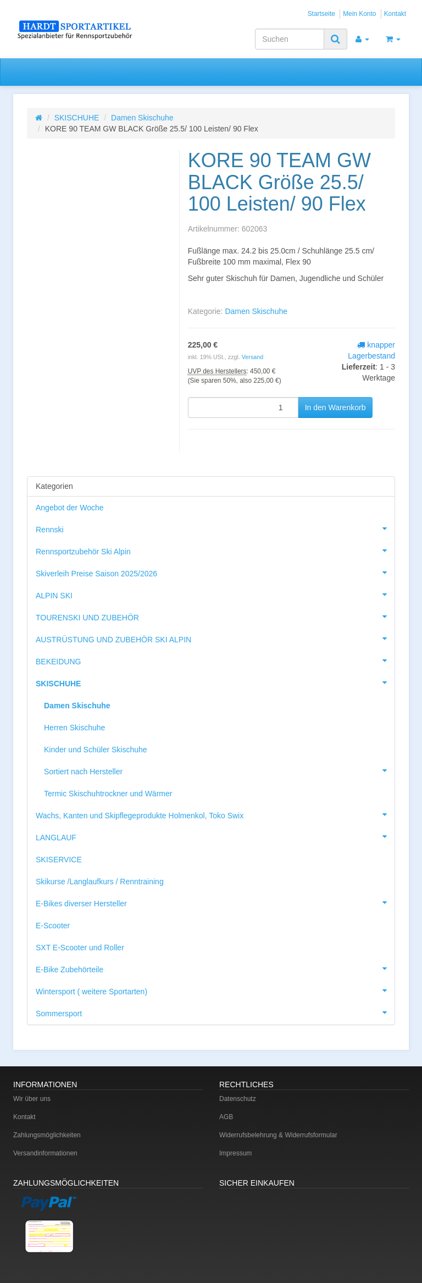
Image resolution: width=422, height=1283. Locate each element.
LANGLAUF (215, 836)
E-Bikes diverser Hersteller (215, 902)
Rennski (215, 528)
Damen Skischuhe (142, 117)
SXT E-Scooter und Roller (80, 947)
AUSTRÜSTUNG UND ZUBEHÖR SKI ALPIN (215, 638)
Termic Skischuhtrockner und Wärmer (108, 793)
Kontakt (395, 14)
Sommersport (215, 1012)
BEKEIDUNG (215, 660)
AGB (226, 1117)
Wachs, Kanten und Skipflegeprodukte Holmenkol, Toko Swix (215, 814)
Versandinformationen (45, 1153)
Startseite (321, 14)
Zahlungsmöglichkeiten (47, 1135)
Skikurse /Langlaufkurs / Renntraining (100, 881)
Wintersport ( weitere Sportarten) (215, 990)
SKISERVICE (59, 859)
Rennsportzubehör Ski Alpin (215, 550)
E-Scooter (53, 925)
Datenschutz (237, 1099)
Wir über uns (32, 1099)
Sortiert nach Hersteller (219, 770)
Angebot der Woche (70, 507)
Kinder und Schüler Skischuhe (95, 749)
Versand (252, 357)
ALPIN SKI (215, 594)
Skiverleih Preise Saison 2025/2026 (215, 572)
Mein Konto (359, 14)
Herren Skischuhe (74, 727)
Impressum (235, 1153)
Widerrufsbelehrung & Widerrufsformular (278, 1135)
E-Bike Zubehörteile (215, 968)
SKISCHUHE (76, 117)
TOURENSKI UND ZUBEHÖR (215, 616)
